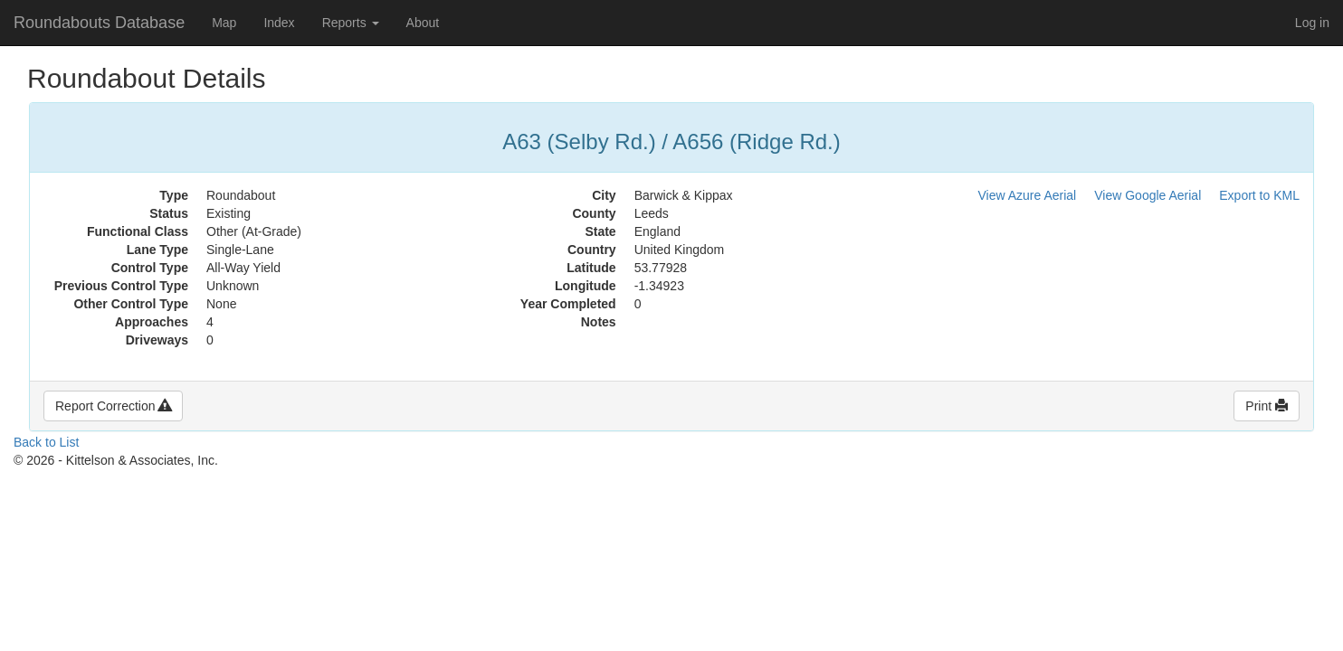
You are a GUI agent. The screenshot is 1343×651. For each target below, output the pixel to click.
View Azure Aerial (1027, 195)
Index (278, 22)
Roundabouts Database (99, 23)
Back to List (46, 442)
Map (224, 22)
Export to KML (1259, 195)
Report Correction (113, 406)
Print (1266, 406)
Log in (1312, 22)
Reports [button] (350, 22)
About (423, 22)
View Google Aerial (1147, 195)
